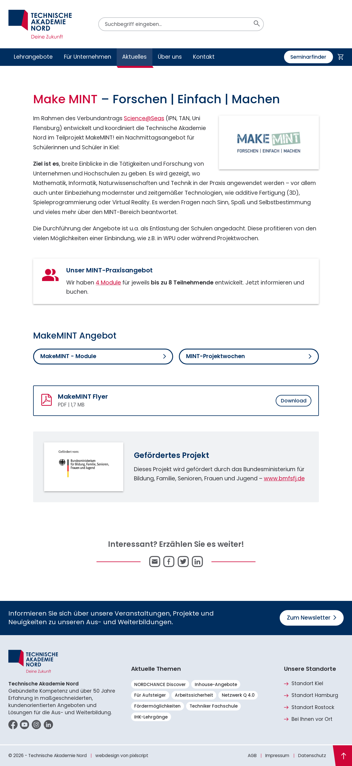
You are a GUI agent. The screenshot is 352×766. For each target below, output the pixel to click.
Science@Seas (144, 118)
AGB (252, 755)
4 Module (108, 282)
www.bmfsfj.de (284, 478)
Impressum (277, 755)
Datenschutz (312, 755)
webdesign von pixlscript (121, 755)
